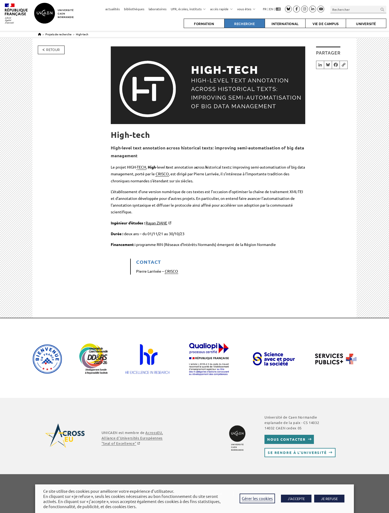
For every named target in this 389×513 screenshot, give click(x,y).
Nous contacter (286, 439)
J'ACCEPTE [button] (296, 498)
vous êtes (246, 9)
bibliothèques (134, 9)
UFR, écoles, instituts (188, 9)
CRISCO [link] (162, 173)
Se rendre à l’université (297, 452)
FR (265, 9)
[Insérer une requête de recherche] (358, 9)
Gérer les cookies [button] (257, 498)
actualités (112, 9)
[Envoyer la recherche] (382, 9)
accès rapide (221, 9)
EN (271, 9)
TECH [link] (141, 167)
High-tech (82, 34)
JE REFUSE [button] (329, 498)
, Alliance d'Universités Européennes (132, 438)
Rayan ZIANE (156, 222)
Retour (53, 50)
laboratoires (157, 9)
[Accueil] (39, 34)
